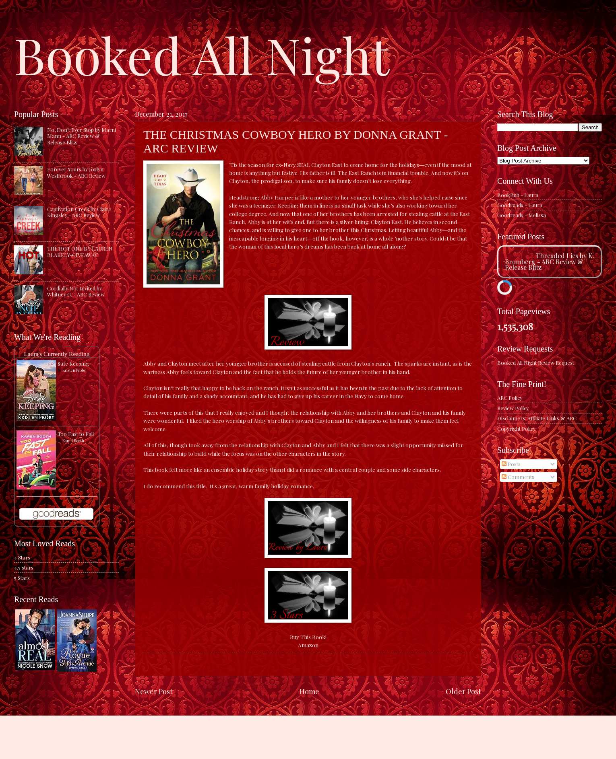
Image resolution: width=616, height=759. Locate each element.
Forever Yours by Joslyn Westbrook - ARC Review (76, 172)
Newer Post (154, 691)
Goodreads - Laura (519, 205)
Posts (511, 464)
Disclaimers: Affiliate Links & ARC (537, 418)
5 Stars (22, 577)
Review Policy (513, 408)
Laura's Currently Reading (56, 353)
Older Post (463, 691)
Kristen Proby (74, 370)
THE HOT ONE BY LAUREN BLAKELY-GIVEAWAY (79, 251)
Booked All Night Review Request (535, 362)
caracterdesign (303, 743)
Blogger (362, 743)
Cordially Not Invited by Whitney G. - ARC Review (76, 291)
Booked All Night (201, 54)
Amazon (308, 644)
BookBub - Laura (517, 194)
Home (309, 691)
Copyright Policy (516, 428)
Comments (518, 476)
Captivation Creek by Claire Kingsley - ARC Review (79, 212)
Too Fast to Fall (76, 433)
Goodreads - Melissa (521, 215)
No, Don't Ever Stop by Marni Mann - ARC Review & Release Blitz (81, 136)
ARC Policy (509, 397)
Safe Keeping (73, 363)
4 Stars (22, 557)
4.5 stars (23, 567)
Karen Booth (73, 440)
